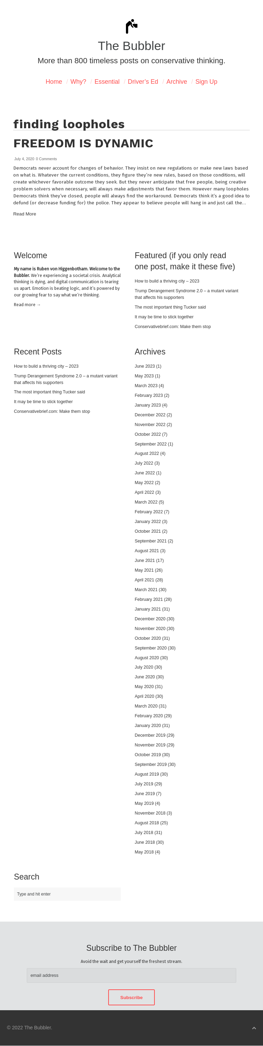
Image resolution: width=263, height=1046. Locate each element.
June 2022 (145, 473)
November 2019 (150, 745)
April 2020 (144, 696)
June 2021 (145, 560)
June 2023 (145, 366)
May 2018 (144, 852)
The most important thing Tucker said (170, 307)
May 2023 (144, 376)
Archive (177, 81)
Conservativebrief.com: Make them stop (173, 326)
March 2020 (146, 706)
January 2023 (148, 405)
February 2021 (149, 599)
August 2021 (147, 550)
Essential (107, 81)
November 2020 (150, 628)
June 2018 (145, 842)
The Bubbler (131, 46)
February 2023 (149, 395)
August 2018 (147, 822)
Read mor (27, 304)
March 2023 (146, 385)
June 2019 (145, 793)
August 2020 (147, 657)
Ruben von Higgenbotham (62, 268)
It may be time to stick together (164, 316)
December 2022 (150, 414)
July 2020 (144, 667)
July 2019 (144, 784)
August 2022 (147, 453)
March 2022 (146, 502)
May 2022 (144, 482)
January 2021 (148, 609)
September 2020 (151, 648)
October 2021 (148, 531)
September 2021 (151, 541)
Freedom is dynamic (83, 143)
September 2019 (151, 764)
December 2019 (150, 735)
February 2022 (149, 511)
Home (54, 81)
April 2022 (144, 492)
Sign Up (206, 81)
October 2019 (148, 754)
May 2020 (144, 686)
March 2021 (146, 589)
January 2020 (148, 725)
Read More (24, 213)
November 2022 (150, 424)
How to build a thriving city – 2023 (167, 281)
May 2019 (144, 803)
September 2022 (151, 444)
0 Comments (46, 159)
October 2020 (148, 638)
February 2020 (149, 715)
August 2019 (147, 774)
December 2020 (150, 618)
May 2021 (144, 570)
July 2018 (144, 832)
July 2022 (144, 463)
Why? (78, 81)
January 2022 (148, 521)
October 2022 (148, 434)
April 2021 (144, 580)
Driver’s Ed (143, 81)
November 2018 (150, 813)
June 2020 (145, 677)
